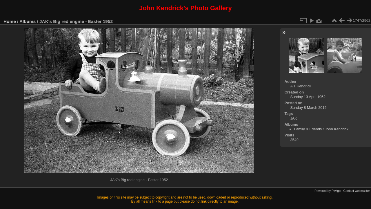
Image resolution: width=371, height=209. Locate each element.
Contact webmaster (356, 190)
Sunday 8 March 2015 (308, 107)
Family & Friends (308, 129)
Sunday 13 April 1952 (307, 97)
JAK (293, 118)
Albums (27, 21)
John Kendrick (336, 129)
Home (9, 21)
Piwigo (336, 190)
